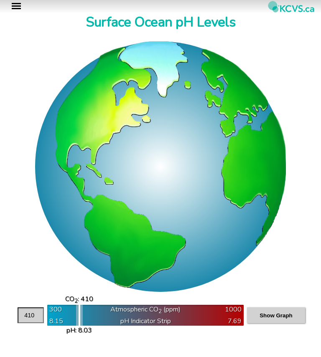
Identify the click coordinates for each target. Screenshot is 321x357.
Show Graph (276, 315)
